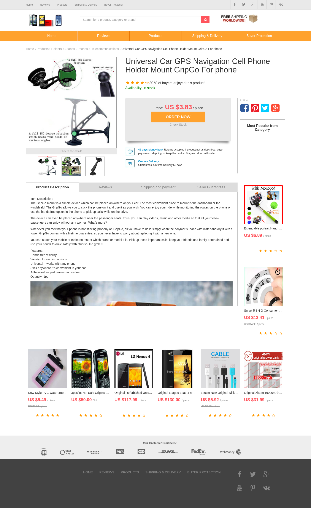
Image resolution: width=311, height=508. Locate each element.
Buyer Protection (204, 472)
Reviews (106, 472)
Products (43, 49)
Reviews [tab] (105, 187)
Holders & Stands (63, 49)
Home (30, 49)
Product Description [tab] (52, 187)
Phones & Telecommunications (98, 49)
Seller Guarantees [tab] (211, 187)
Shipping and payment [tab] (158, 187)
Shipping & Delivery (163, 472)
